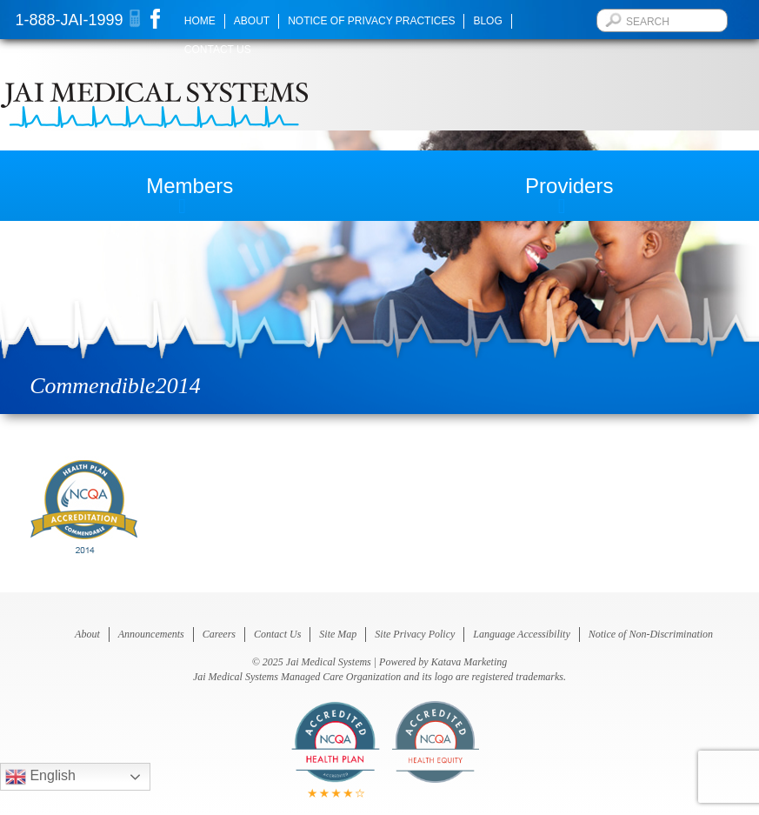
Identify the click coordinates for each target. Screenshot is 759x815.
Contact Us (217, 49)
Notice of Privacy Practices (371, 21)
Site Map (337, 634)
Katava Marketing (469, 662)
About (252, 21)
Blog (487, 21)
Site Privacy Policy (415, 634)
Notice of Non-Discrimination (651, 634)
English (40, 776)
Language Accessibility (521, 634)
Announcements (151, 634)
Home (200, 21)
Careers (219, 634)
